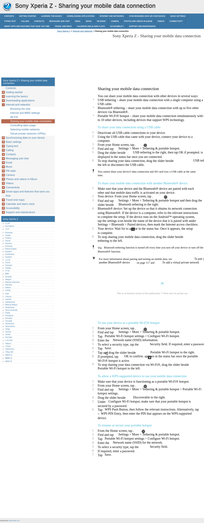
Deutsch (8, 243)
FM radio (101, 21)
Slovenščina (10, 326)
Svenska (8, 337)
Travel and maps (63, 26)
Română (8, 318)
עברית (7, 271)
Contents (9, 16)
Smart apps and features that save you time (26, 26)
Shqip (7, 329)
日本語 (8, 290)
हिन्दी (7, 274)
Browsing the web (20, 108)
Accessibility (117, 26)
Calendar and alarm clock (91, 26)
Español (8, 251)
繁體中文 (8, 358)
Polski (7, 313)
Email (78, 21)
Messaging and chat (59, 21)
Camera (115, 21)
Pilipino (8, 343)
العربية (7, 223)
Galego (8, 268)
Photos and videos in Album (138, 21)
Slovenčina (9, 324)
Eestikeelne (10, 254)
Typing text (10, 21)
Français (8, 265)
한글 (7, 293)
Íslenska (8, 285)
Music (89, 21)
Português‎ (9, 315)
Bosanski (8, 232)
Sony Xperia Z (7, 6)
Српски (8, 332)
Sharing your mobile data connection (31, 121)
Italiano (8, 287)
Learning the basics (51, 16)
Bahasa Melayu (11, 305)
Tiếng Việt (9, 352)
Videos (160, 21)
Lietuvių (8, 296)
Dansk (7, 241)
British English (11, 249)
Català (7, 235)
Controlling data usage (23, 125)
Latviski (8, 299)
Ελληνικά (8, 246)
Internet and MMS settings (25, 113)
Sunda (7, 334)
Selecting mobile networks (25, 129)
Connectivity (176, 21)
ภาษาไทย (9, 340)
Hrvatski (8, 277)
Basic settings (178, 16)
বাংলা (7, 229)
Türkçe (8, 346)
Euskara (8, 257)
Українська (9, 349)
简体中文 (8, 355)
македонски (10, 302)
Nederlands (9, 307)
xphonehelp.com (14, 520)
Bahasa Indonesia (12, 282)
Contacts (39, 21)
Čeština (8, 238)
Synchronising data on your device (147, 16)
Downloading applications (81, 16)
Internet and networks (112, 16)
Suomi (7, 262)
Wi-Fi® (14, 117)
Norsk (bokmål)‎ (11, 310)
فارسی (7, 260)
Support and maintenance (142, 26)
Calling (25, 21)
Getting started (27, 16)
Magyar (8, 279)
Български (9, 226)
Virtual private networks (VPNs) (28, 133)
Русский (8, 321)
